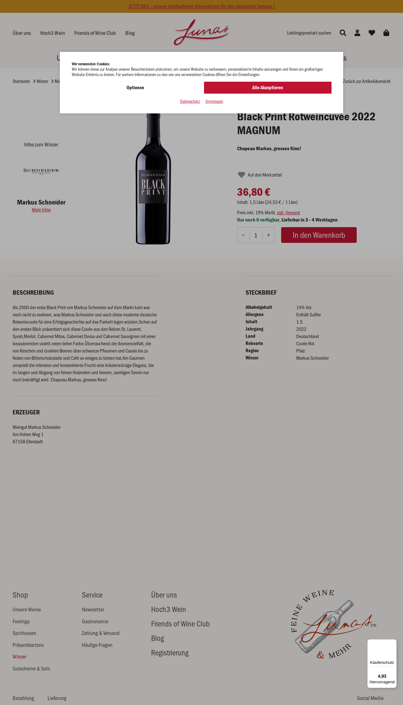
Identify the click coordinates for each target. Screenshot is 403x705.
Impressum (214, 101)
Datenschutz (190, 101)
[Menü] (393, 643)
